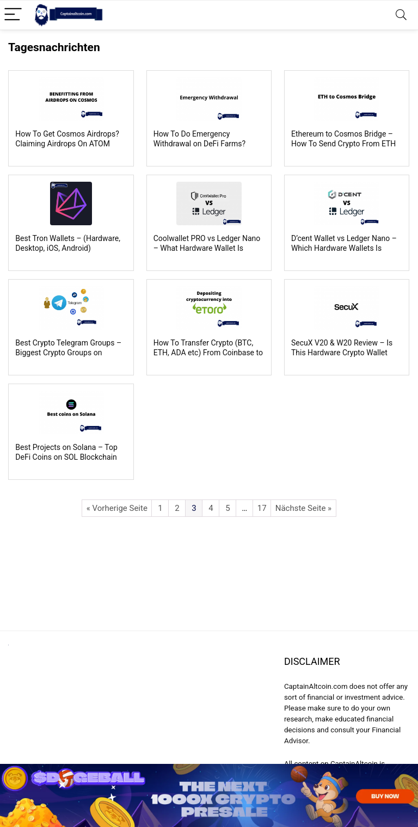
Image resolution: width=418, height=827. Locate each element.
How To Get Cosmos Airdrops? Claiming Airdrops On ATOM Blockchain (67, 143)
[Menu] (13, 15)
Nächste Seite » (303, 508)
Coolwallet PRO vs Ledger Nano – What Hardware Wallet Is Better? (207, 248)
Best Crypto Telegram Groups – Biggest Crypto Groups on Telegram (68, 352)
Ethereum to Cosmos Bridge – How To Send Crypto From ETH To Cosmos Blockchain (343, 143)
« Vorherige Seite (117, 508)
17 (262, 508)
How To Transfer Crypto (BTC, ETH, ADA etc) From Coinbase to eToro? (208, 352)
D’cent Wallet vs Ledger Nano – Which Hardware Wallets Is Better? (344, 248)
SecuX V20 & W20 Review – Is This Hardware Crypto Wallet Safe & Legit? (341, 352)
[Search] (401, 15)
